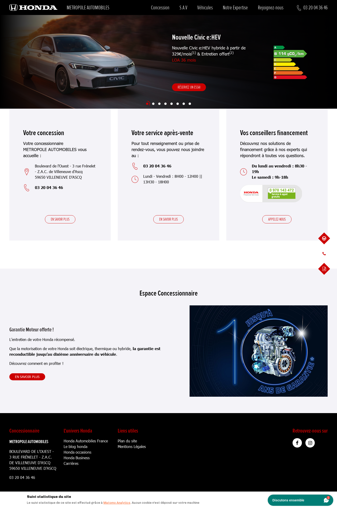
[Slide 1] (147, 104)
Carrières (71, 463)
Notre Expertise (235, 7)
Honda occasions (77, 452)
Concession (160, 7)
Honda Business (77, 457)
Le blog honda (75, 446)
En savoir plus (60, 219)
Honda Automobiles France (86, 441)
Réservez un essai (189, 87)
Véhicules (205, 7)
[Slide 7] (184, 104)
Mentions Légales (132, 446)
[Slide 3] (159, 104)
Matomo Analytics (116, 502)
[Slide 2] (153, 104)
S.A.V (183, 7)
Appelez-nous (277, 219)
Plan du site (127, 441)
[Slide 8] (190, 104)
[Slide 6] (177, 104)
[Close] (311, 495)
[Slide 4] (165, 104)
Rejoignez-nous (270, 7)
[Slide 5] (171, 104)
